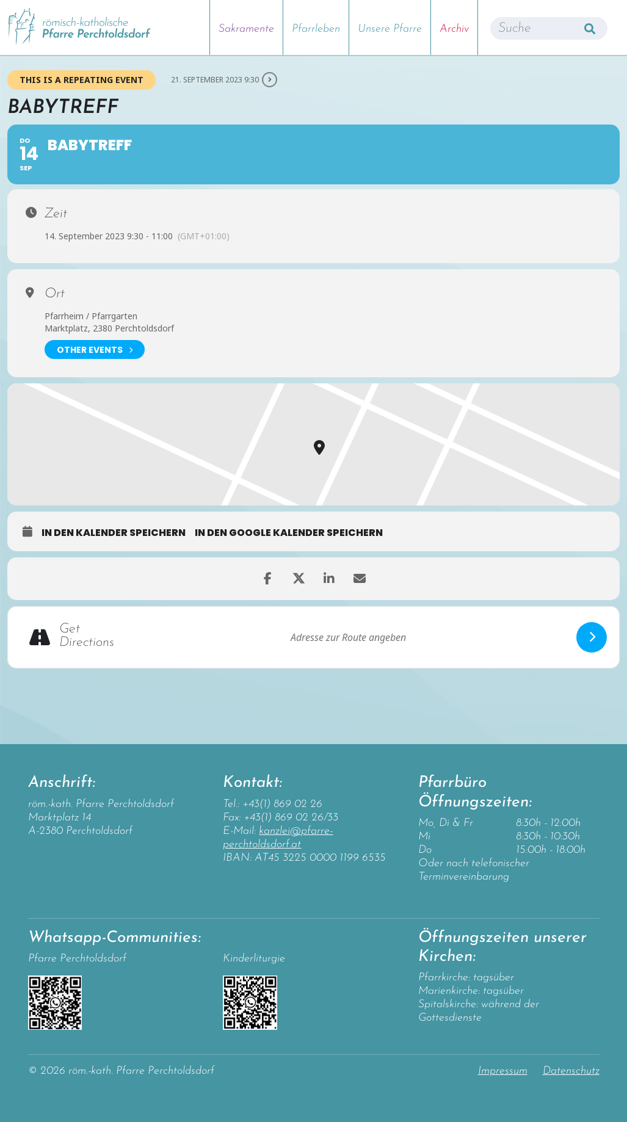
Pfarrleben (316, 29)
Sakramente (246, 29)
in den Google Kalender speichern (289, 533)
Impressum (502, 1071)
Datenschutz (571, 1071)
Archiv (454, 29)
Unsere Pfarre (390, 29)
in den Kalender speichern (114, 533)
